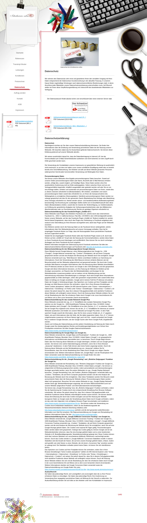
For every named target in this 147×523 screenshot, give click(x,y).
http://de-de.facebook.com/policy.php (99, 247)
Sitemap (56, 494)
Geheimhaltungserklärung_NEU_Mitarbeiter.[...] (70, 126)
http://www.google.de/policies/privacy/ (100, 469)
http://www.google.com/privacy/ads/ (84, 414)
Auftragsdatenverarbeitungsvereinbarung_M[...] (31, 121)
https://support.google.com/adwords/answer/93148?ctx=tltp (65, 469)
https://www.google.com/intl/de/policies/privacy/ (61, 330)
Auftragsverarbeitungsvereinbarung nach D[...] (70, 117)
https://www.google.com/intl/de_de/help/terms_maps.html (65, 357)
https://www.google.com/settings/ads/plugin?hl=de (62, 403)
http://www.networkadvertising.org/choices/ (60, 410)
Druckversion (46, 494)
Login (120, 494)
